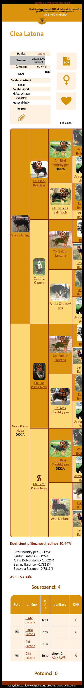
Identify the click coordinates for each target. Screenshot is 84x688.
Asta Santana (60, 519)
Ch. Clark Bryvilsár (39, 183)
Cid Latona (30, 644)
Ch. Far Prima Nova (39, 385)
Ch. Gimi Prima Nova (39, 486)
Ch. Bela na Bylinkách (60, 210)
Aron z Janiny (20, 235)
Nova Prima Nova (20, 428)
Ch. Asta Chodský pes (60, 410)
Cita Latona (30, 655)
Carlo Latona (30, 632)
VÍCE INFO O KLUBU (55, 14)
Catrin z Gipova (39, 280)
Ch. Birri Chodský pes (60, 163)
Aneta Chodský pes (60, 306)
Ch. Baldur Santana (60, 253)
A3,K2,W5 (59, 658)
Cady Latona (30, 620)
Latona (41, 53)
